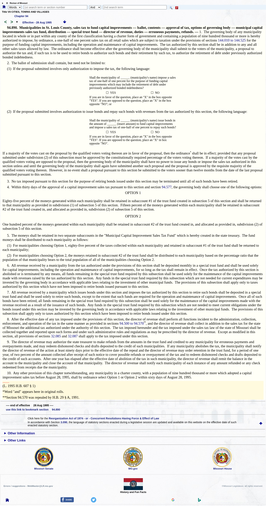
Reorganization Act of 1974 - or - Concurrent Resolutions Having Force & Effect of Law (104, 418)
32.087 (73, 336)
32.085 (56, 336)
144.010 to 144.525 (232, 40)
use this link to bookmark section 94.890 (33, 409)
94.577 (166, 187)
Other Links (17, 440)
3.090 (64, 422)
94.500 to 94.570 (131, 323)
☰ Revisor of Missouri (16, 3)
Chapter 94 (21, 16)
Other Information (21, 433)
